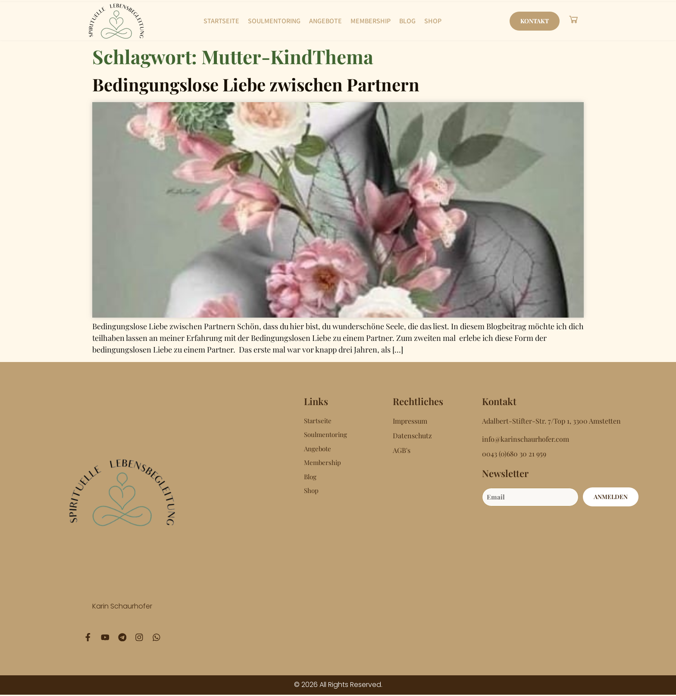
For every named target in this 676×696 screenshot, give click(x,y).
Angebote (325, 20)
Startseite (221, 20)
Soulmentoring (274, 20)
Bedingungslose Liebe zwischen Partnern (255, 84)
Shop (432, 20)
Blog (407, 20)
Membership (371, 20)
